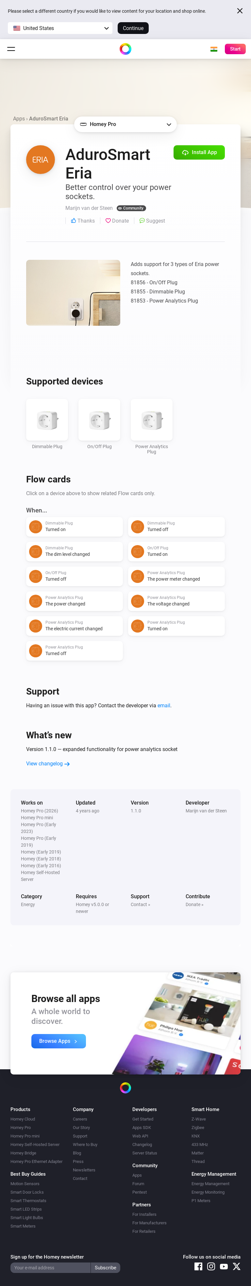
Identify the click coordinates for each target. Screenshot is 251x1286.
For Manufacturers (149, 1222)
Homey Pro (20, 1127)
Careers (80, 1119)
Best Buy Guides (28, 1174)
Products (20, 1109)
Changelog (142, 1144)
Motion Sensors (25, 1183)
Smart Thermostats (28, 1200)
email (164, 705)
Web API (140, 1136)
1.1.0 (136, 810)
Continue (133, 28)
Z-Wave (199, 1119)
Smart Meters (23, 1226)
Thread (198, 1161)
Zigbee (198, 1127)
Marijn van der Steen (206, 810)
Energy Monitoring (208, 1192)
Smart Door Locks (27, 1192)
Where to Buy (85, 1144)
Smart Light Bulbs (26, 1217)
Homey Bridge (23, 1153)
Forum (138, 1183)
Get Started (142, 1119)
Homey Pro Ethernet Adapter (36, 1161)
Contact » (140, 904)
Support (80, 1136)
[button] (60, 28)
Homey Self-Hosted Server (34, 1144)
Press (78, 1161)
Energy (28, 904)
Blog (77, 1153)
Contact (80, 1178)
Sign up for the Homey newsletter (47, 1257)
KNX (196, 1136)
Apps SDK (141, 1127)
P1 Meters (201, 1200)
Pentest (139, 1192)
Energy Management (210, 1183)
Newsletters (84, 1170)
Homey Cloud (22, 1119)
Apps (19, 119)
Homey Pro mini (25, 1136)
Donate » (195, 904)
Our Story (81, 1127)
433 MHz (200, 1144)
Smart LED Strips (26, 1209)
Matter (198, 1153)
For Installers (144, 1214)
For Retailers (144, 1231)
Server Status (144, 1153)
